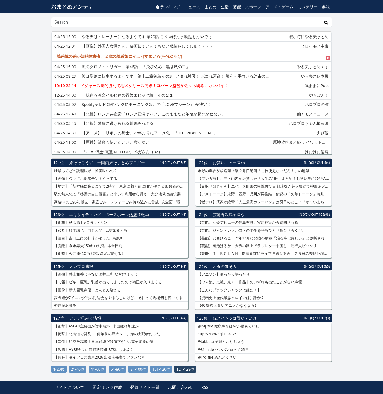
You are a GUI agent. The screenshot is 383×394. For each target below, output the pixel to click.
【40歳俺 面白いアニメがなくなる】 (227, 305)
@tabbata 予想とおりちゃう (220, 341)
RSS (205, 387)
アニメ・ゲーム (279, 6)
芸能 (237, 6)
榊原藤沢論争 (64, 305)
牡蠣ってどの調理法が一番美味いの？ (85, 170)
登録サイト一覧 (145, 387)
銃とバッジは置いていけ (235, 318)
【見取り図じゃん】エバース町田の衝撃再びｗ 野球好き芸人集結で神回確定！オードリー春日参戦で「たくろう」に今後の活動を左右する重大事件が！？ (264, 186)
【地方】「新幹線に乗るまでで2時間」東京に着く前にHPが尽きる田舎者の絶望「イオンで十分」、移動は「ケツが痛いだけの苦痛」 (120, 186)
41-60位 (97, 369)
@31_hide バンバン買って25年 (223, 349)
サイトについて (69, 387)
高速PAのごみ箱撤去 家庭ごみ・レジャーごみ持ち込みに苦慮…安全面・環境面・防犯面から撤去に (120, 202)
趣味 (326, 6)
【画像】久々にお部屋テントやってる (85, 178)
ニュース (192, 6)
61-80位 (117, 369)
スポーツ (253, 6)
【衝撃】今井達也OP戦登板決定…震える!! (88, 253)
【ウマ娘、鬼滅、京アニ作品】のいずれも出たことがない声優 (249, 282)
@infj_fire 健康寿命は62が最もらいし (228, 326)
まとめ (211, 6)
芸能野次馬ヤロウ (229, 214)
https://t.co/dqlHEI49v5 (216, 333)
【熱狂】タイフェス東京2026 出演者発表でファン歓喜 (99, 357)
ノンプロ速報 (81, 266)
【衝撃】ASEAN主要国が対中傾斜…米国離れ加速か (96, 326)
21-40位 (78, 369)
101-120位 (161, 369)
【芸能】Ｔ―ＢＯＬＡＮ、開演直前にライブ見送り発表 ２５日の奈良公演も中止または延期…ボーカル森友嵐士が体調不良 (264, 253)
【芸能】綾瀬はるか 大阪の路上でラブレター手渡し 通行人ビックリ (257, 245)
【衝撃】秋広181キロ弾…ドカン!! (81, 222)
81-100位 (138, 369)
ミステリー (308, 6)
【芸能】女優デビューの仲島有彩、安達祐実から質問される (247, 222)
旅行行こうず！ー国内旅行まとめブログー (107, 162)
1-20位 (59, 369)
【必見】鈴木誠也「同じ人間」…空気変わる (90, 230)
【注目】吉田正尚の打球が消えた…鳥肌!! (87, 238)
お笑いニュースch (229, 162)
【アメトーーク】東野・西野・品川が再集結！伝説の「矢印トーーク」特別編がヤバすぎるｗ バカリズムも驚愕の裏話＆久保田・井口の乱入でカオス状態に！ (264, 194)
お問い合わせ (180, 387)
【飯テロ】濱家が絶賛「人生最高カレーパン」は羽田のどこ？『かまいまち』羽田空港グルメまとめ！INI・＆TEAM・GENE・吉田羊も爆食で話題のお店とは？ (264, 202)
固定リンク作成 (107, 387)
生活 (225, 6)
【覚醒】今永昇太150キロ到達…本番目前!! (88, 245)
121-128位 (185, 369)
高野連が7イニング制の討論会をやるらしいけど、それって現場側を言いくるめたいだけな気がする (120, 297)
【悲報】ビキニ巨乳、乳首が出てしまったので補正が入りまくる (107, 282)
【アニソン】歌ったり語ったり (223, 274)
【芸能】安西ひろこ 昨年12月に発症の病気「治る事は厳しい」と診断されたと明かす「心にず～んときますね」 (264, 238)
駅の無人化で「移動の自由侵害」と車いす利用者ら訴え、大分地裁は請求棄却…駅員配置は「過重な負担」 (120, 194)
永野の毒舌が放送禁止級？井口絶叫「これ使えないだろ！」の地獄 (253, 170)
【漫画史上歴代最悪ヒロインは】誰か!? (230, 297)
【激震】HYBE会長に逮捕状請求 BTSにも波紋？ (93, 349)
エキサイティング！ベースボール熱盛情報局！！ (113, 214)
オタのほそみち (227, 266)
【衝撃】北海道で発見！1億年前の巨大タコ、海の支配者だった (106, 333)
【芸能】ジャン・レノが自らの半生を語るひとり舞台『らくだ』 (251, 230)
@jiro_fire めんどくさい (217, 357)
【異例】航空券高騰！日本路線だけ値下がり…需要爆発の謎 (103, 341)
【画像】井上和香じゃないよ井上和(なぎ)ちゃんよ (95, 274)
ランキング (168, 6)
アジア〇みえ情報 (85, 318)
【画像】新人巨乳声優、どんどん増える (87, 290)
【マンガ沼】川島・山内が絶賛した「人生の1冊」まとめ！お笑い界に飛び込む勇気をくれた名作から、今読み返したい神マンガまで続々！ (264, 178)
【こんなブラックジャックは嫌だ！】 (229, 290)
